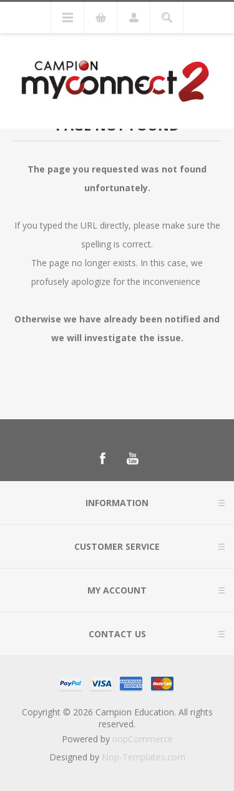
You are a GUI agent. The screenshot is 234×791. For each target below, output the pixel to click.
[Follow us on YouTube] (132, 459)
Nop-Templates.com (143, 757)
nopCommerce (142, 739)
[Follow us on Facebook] (102, 459)
